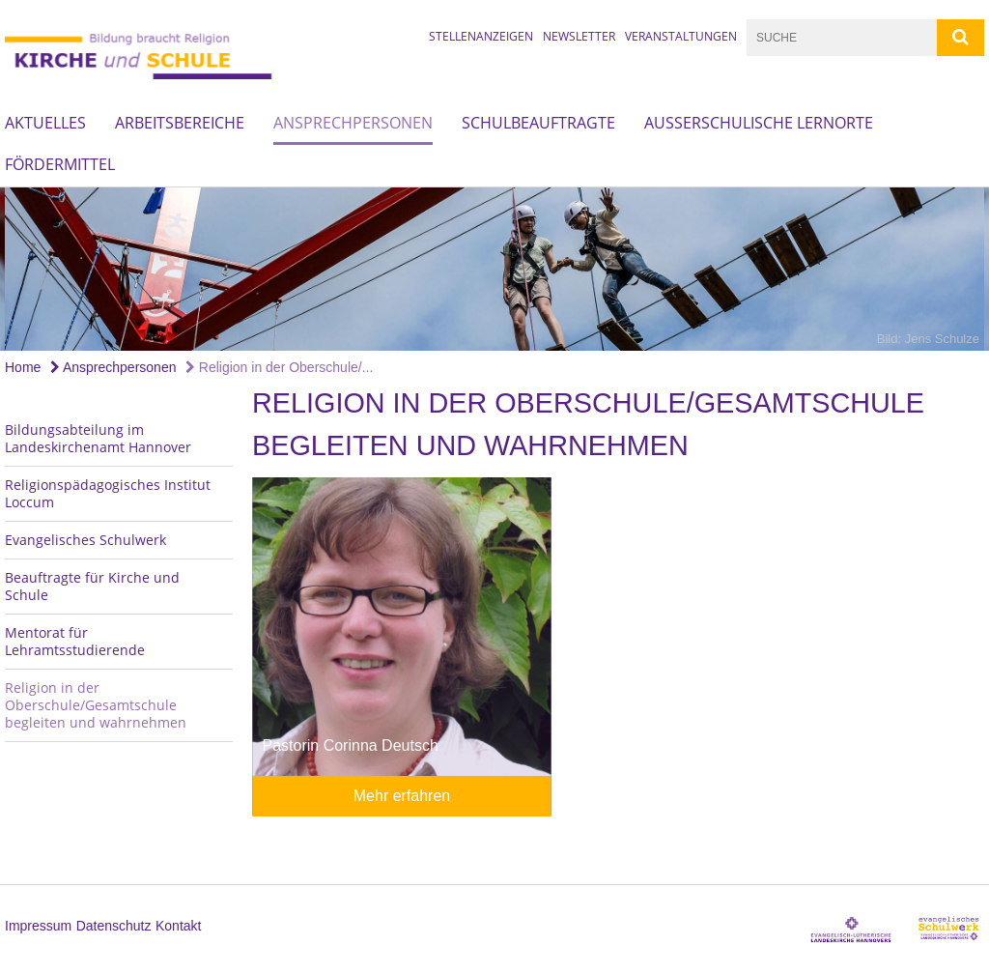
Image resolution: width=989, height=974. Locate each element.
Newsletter (579, 36)
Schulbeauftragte (538, 122)
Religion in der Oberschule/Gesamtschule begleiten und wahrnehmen (95, 704)
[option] (494, 269)
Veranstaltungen (681, 36)
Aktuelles (45, 122)
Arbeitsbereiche (179, 122)
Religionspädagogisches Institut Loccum (108, 493)
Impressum (38, 925)
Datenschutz (114, 925)
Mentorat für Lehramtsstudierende (75, 641)
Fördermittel (60, 164)
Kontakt (178, 925)
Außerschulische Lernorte (758, 122)
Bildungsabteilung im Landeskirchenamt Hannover (98, 438)
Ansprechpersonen (353, 122)
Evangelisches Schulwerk (85, 539)
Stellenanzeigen (481, 36)
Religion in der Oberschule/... (279, 367)
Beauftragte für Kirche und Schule (92, 586)
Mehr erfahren (402, 796)
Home (23, 367)
